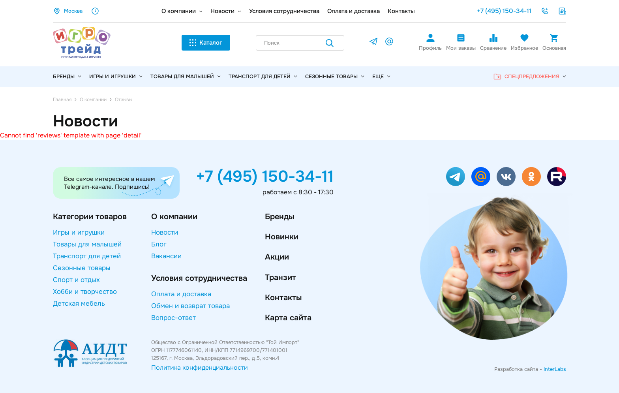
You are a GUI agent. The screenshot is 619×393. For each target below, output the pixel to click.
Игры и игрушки (116, 77)
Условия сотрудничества (284, 11)
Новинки (281, 237)
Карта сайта (288, 318)
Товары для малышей (185, 77)
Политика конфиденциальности (199, 367)
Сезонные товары (334, 77)
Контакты (401, 11)
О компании (178, 11)
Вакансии (166, 256)
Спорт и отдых (76, 280)
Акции (277, 257)
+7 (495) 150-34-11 (504, 11)
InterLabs (555, 369)
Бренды (279, 217)
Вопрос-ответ (173, 318)
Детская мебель (79, 303)
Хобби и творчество (85, 292)
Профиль (430, 42)
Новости (222, 11)
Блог (159, 244)
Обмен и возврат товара (190, 306)
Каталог (205, 43)
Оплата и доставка (353, 11)
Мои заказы (461, 42)
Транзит (280, 277)
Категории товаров (90, 217)
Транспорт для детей (263, 77)
